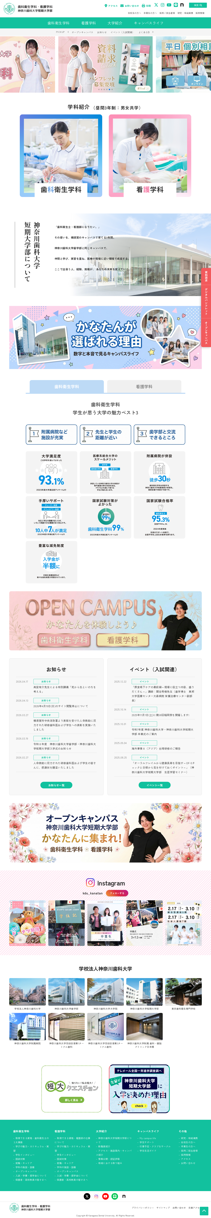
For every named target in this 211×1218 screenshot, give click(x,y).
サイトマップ (163, 1207)
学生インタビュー (25, 1154)
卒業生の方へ (150, 13)
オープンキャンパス (82, 32)
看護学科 (144, 386)
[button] (99, 89)
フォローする (117, 893)
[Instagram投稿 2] (66, 923)
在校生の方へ (134, 13)
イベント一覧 (155, 785)
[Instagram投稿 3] (105, 923)
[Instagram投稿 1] (27, 923)
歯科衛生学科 (66, 386)
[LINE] (114, 1196)
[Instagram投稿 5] (183, 923)
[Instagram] (96, 1196)
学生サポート (147, 1142)
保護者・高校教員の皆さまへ (30, 1179)
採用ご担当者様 (167, 13)
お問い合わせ (129, 5)
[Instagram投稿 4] (144, 923)
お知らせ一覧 (56, 785)
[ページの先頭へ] (204, 1211)
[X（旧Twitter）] (87, 1196)
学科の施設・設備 (25, 1167)
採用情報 (200, 13)
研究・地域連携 (185, 13)
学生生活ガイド (148, 1150)
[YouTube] (105, 1196)
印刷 (146, 5)
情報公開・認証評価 (109, 1159)
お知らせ (102, 32)
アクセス (111, 5)
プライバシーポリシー (143, 1207)
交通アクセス (195, 1207)
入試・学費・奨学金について (30, 1175)
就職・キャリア (23, 1163)
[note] (124, 1196)
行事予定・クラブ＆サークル (155, 1146)
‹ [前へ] (68, 31)
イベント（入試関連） (123, 32)
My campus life (148, 1138)
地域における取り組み (110, 1163)
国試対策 (20, 1159)
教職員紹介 (104, 1146)
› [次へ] (153, 31)
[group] (105, 64)
